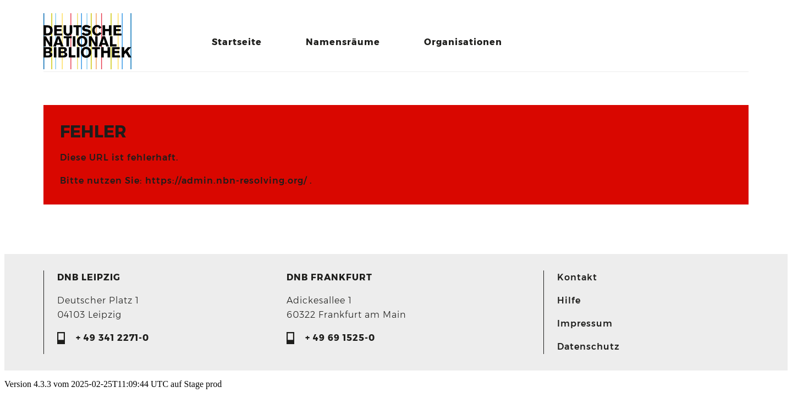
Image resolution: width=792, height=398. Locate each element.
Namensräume (343, 42)
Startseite (237, 42)
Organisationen (463, 42)
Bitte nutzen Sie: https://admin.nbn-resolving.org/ (185, 180)
